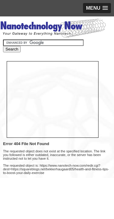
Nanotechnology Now (53, 29)
